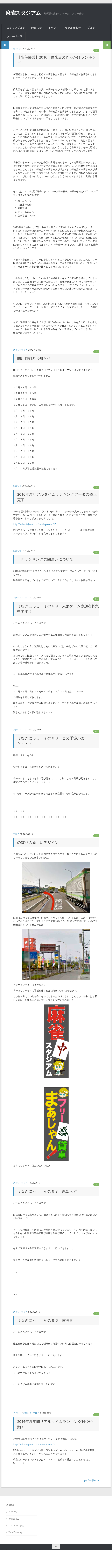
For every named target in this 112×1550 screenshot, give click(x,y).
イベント (44, 27)
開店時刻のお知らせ (34, 349)
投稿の (13, 1509)
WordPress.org (15, 1522)
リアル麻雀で (60, 27)
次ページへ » (91, 1470)
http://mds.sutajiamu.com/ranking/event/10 (34, 514)
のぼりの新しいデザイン (38, 833)
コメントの (15, 1516)
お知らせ (31, 27)
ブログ (75, 27)
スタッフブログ (14, 27)
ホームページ (90, 27)
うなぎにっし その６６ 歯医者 (45, 1311)
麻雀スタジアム (27, 13)
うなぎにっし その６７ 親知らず (47, 1182)
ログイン (12, 1502)
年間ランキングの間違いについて (45, 550)
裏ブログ (17, 39)
